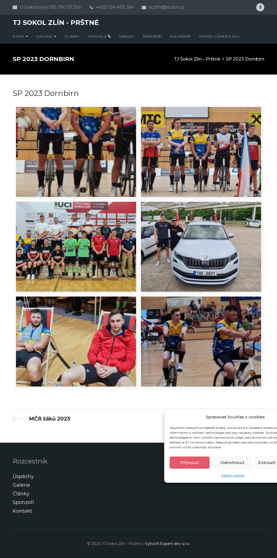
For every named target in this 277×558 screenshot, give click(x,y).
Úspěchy (23, 476)
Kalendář (180, 36)
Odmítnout (232, 462)
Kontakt (22, 511)
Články (72, 36)
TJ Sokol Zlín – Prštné (197, 59)
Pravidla (99, 36)
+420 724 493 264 (115, 7)
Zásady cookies (232, 475)
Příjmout (189, 462)
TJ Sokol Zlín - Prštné (56, 22)
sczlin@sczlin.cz (166, 7)
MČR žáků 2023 (49, 418)
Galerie (44, 36)
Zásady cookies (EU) (219, 36)
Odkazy (126, 36)
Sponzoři (152, 36)
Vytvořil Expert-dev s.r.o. (167, 543)
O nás (18, 36)
